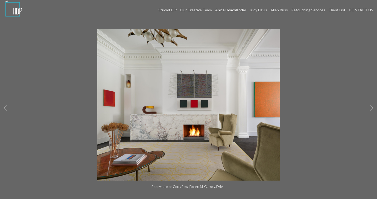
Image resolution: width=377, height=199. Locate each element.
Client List (337, 10)
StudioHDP (167, 10)
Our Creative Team (196, 10)
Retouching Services (308, 10)
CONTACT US (361, 10)
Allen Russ (279, 10)
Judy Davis (258, 10)
